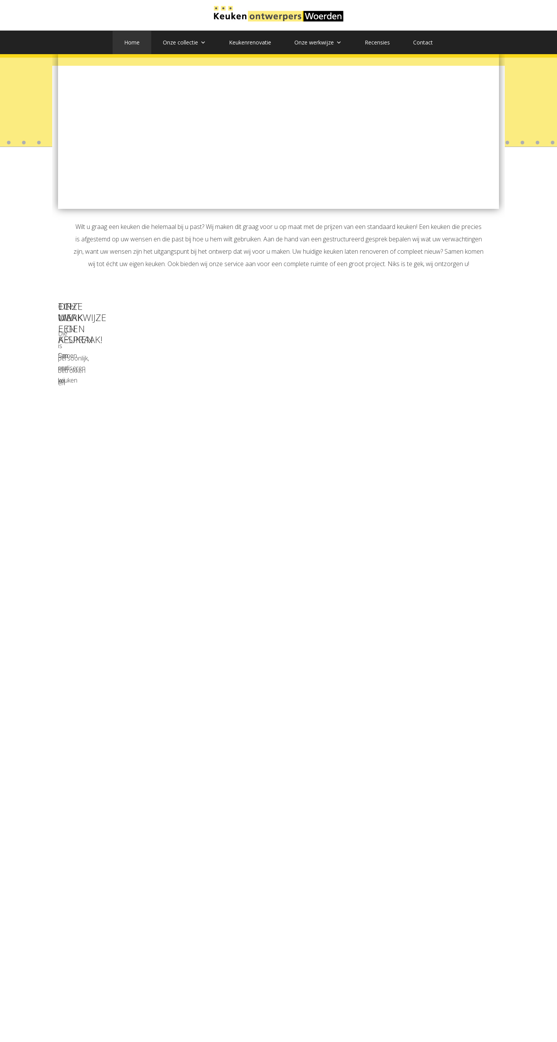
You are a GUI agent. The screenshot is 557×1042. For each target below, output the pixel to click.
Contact (423, 42)
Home (132, 42)
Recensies (377, 42)
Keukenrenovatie (250, 42)
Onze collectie (184, 42)
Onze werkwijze (318, 42)
